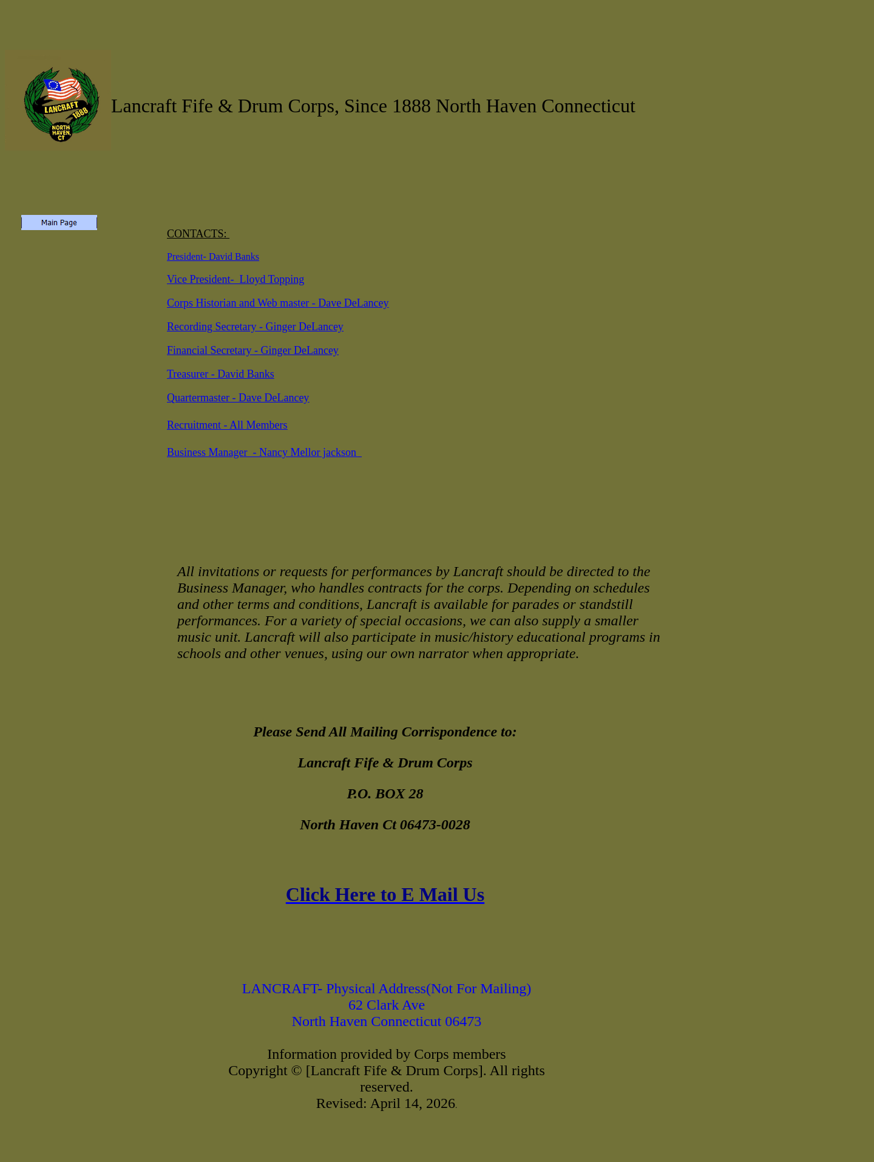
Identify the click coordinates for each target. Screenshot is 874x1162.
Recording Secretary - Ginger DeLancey (255, 327)
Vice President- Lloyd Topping (235, 279)
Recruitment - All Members (227, 425)
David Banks (234, 256)
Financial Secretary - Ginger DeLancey (253, 350)
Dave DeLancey (353, 303)
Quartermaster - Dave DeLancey (238, 398)
